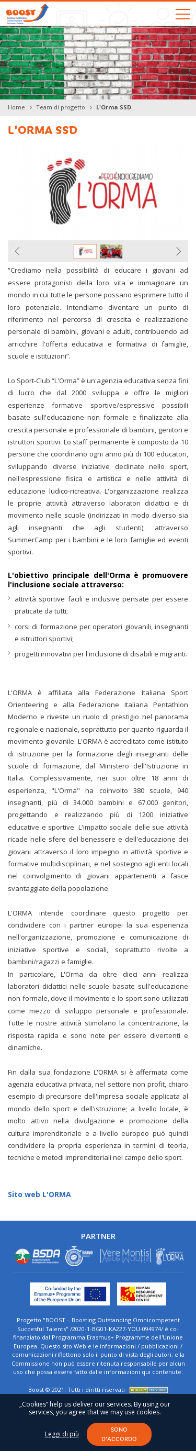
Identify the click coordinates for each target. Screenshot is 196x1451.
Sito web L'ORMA (39, 1194)
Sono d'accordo (119, 1434)
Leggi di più (62, 1434)
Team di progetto (60, 107)
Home (16, 107)
